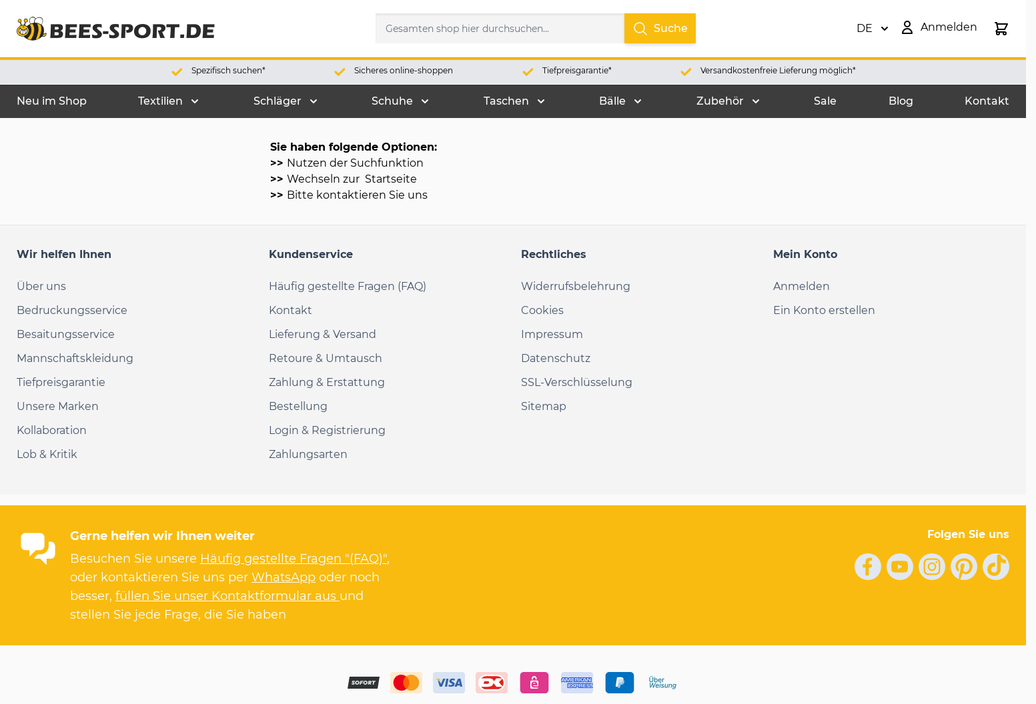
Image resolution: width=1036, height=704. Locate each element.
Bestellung (298, 406)
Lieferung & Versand (322, 334)
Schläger (277, 101)
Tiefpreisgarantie (61, 382)
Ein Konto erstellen (824, 310)
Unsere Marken (58, 406)
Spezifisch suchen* (228, 70)
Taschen (506, 101)
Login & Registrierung (327, 430)
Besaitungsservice (66, 334)
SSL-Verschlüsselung (576, 382)
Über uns (41, 286)
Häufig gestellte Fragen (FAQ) (347, 286)
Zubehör (720, 101)
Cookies (542, 310)
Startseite (389, 179)
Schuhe (392, 101)
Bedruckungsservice (72, 310)
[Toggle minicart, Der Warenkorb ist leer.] (1001, 28)
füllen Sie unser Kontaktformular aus (227, 596)
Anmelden (801, 286)
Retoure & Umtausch (325, 358)
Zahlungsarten (308, 454)
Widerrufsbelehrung (575, 286)
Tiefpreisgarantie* (577, 70)
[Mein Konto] (938, 27)
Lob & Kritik (47, 454)
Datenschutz (555, 358)
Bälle (612, 101)
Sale (825, 101)
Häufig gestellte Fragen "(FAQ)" (293, 558)
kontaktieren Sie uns (372, 195)
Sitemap (543, 406)
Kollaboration (52, 430)
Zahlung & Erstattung (327, 382)
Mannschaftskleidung (75, 358)
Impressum (552, 334)
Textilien (160, 101)
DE (873, 28)
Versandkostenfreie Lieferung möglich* (778, 70)
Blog (901, 101)
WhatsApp (283, 577)
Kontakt (987, 101)
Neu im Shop (52, 101)
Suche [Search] (660, 29)
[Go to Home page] (116, 29)
